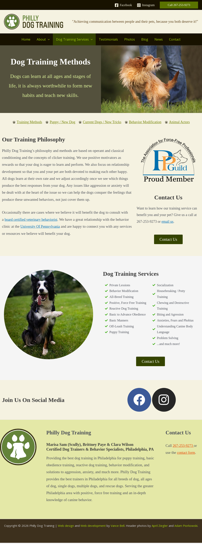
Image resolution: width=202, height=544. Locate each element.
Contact (174, 39)
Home (26, 39)
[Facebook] (123, 5)
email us (168, 222)
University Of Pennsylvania (41, 227)
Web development (93, 527)
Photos (129, 39)
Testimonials (108, 39)
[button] (179, 5)
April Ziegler (160, 527)
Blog (144, 39)
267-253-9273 (184, 447)
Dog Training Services (74, 39)
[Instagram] (146, 5)
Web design (66, 527)
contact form (186, 454)
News (158, 39)
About (43, 39)
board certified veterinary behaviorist (32, 220)
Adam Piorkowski (185, 527)
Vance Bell (117, 527)
